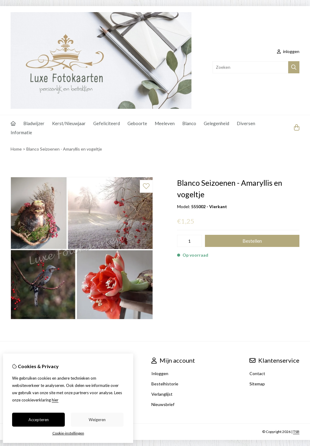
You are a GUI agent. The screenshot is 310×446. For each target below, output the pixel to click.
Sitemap (257, 383)
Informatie (21, 132)
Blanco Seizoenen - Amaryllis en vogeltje (64, 148)
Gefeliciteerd (106, 123)
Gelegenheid (216, 123)
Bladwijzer (34, 123)
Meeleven (165, 123)
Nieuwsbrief (162, 404)
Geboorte (137, 123)
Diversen (246, 123)
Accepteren (38, 419)
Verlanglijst (162, 394)
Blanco (189, 123)
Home (16, 148)
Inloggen (159, 373)
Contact (257, 373)
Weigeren (97, 419)
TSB (296, 431)
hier (55, 400)
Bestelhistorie (164, 383)
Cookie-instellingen (68, 433)
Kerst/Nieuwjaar (69, 123)
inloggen (288, 51)
